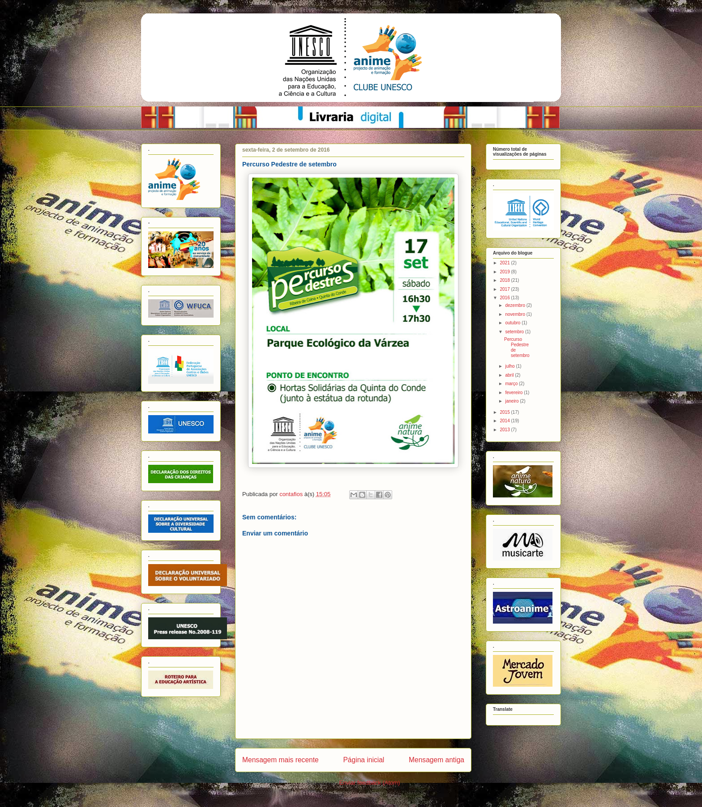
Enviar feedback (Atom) (369, 782)
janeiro (512, 401)
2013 (505, 429)
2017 (505, 289)
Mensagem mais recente (280, 760)
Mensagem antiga (436, 760)
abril (510, 375)
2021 (505, 262)
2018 (505, 280)
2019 (505, 271)
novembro (515, 314)
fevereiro (514, 392)
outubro (513, 322)
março (512, 383)
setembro (515, 331)
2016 (505, 297)
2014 (505, 420)
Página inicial (363, 760)
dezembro (515, 305)
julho (510, 366)
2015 (505, 412)
